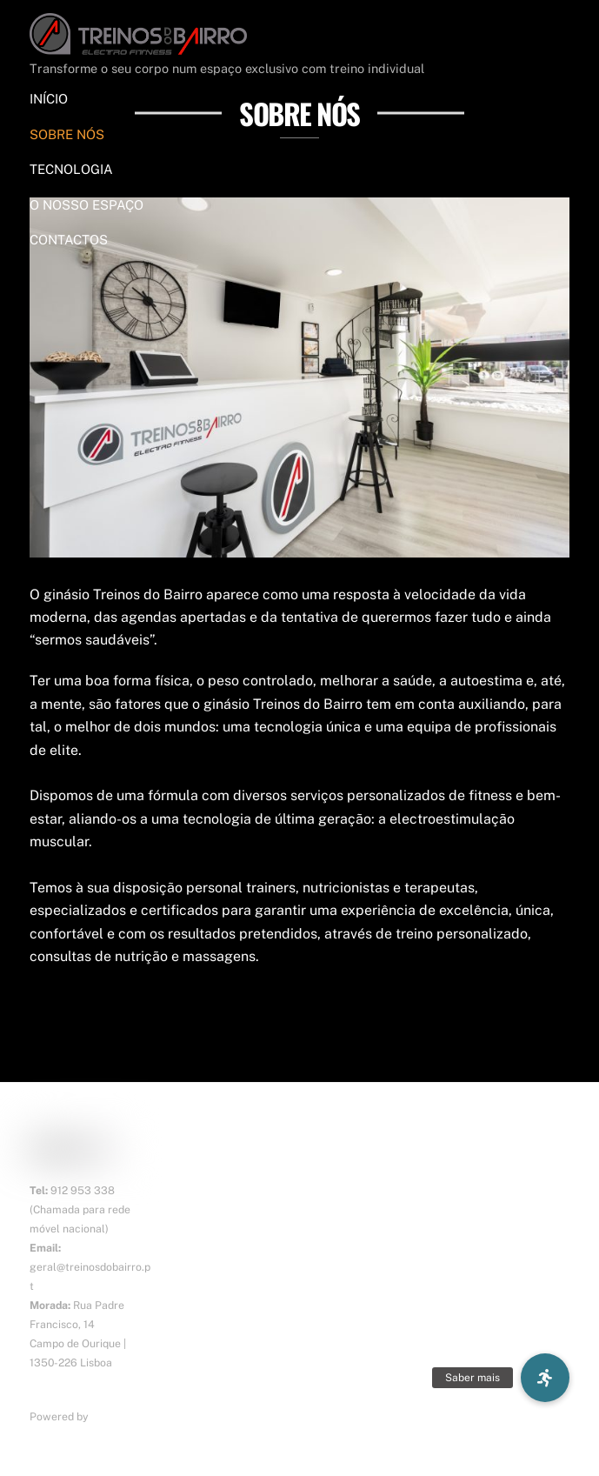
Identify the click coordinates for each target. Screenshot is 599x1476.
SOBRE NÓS (67, 134)
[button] (545, 1377)
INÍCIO (49, 98)
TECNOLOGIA (71, 169)
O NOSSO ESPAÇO (86, 204)
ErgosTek (114, 1416)
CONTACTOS (69, 239)
